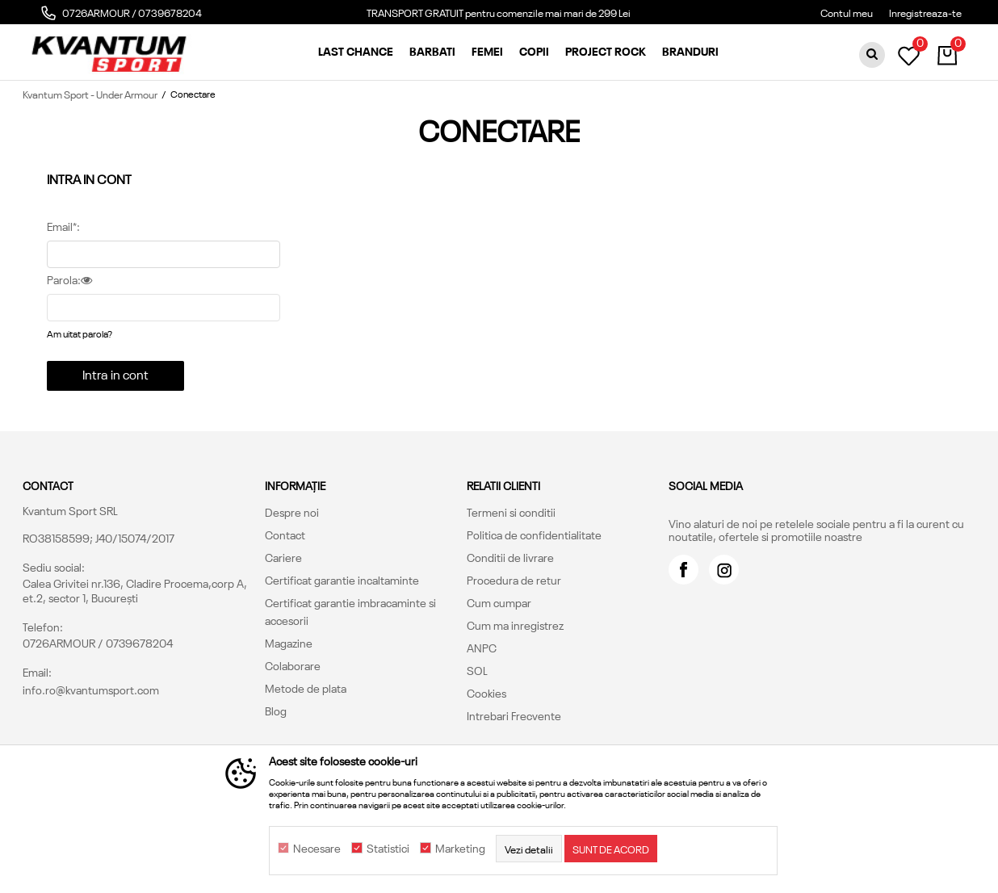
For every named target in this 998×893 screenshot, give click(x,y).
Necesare (317, 848)
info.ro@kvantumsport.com (91, 689)
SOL (477, 670)
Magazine (288, 642)
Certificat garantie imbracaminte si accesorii (350, 611)
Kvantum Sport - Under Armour (90, 93)
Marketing (460, 848)
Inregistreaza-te (925, 12)
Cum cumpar (499, 602)
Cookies (486, 692)
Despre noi (292, 512)
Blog (276, 710)
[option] (499, 16)
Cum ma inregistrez (515, 625)
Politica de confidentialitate (534, 534)
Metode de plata (305, 688)
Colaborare (293, 665)
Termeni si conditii (511, 512)
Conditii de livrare (510, 557)
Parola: (69, 280)
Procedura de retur (514, 579)
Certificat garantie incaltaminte (342, 579)
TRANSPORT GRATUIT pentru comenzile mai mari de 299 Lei (499, 12)
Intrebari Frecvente (514, 715)
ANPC (482, 647)
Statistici (388, 848)
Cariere (283, 557)
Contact (285, 534)
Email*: (63, 226)
